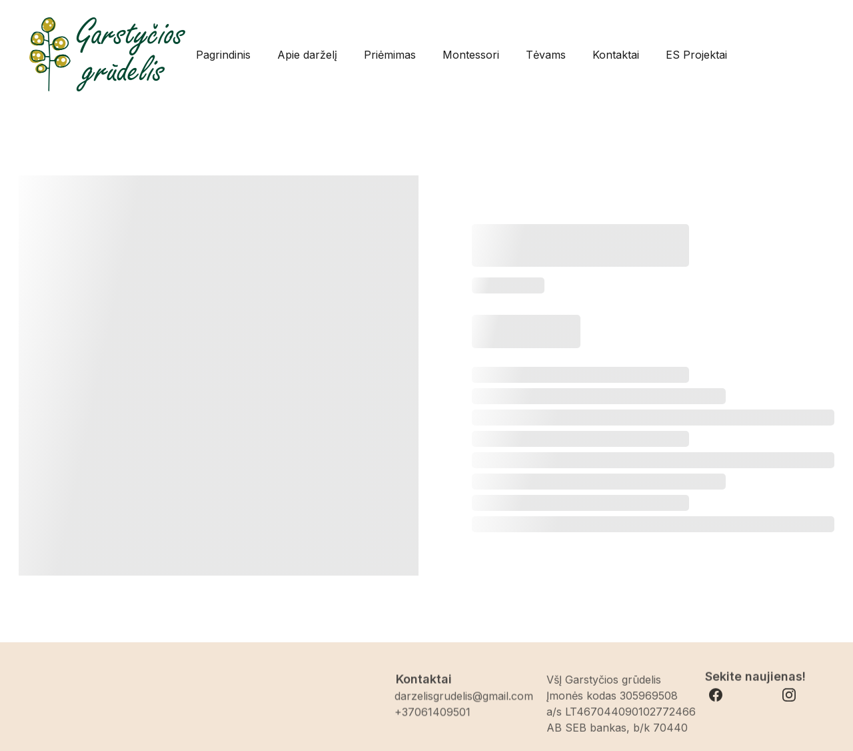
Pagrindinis (223, 54)
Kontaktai (615, 54)
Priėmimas (390, 54)
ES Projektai (696, 54)
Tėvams (546, 54)
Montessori (470, 54)
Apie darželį (307, 54)
